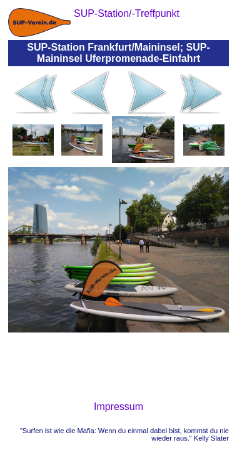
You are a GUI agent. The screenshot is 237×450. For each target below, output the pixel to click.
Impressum (118, 406)
